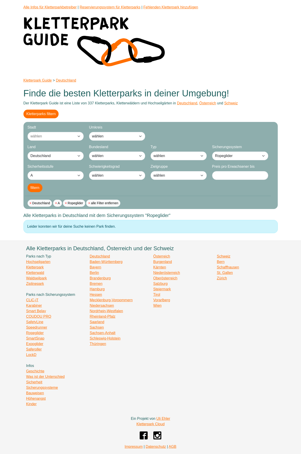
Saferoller (34, 349)
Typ (154, 147)
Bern (221, 262)
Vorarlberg (161, 300)
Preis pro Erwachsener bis (233, 166)
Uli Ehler (163, 418)
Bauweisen (35, 393)
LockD (31, 355)
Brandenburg (100, 278)
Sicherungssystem (227, 147)
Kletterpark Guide (37, 80)
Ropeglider (75, 203)
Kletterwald (35, 273)
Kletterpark (35, 267)
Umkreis (96, 127)
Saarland (97, 322)
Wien (157, 305)
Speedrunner (36, 327)
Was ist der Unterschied (45, 377)
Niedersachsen (102, 305)
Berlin (94, 273)
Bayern (95, 267)
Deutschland (66, 80)
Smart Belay (36, 311)
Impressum (134, 447)
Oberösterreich (165, 278)
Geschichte (35, 371)
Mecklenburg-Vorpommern (111, 300)
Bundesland (98, 147)
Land (32, 147)
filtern (35, 188)
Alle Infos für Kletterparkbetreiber (50, 7)
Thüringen (98, 344)
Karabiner (34, 305)
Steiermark (162, 289)
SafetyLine (35, 322)
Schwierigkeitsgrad (104, 166)
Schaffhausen (228, 267)
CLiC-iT (32, 300)
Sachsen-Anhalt (103, 333)
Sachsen (97, 327)
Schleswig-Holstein (105, 338)
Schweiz (231, 103)
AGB (172, 447)
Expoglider (35, 344)
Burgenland (162, 262)
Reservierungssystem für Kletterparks (110, 7)
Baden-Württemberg (106, 262)
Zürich (222, 278)
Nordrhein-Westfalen (106, 311)
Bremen (96, 284)
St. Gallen (225, 273)
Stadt (32, 127)
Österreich (207, 103)
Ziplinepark (35, 284)
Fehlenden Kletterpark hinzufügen (170, 7)
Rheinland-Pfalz (103, 316)
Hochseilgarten (38, 262)
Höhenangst (36, 398)
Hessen (96, 295)
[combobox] (51, 136)
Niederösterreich (166, 273)
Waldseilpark (36, 278)
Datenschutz (156, 447)
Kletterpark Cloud (150, 424)
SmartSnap (35, 338)
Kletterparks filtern (41, 114)
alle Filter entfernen (104, 203)
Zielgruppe (159, 166)
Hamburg (97, 289)
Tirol (156, 295)
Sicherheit (34, 382)
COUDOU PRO (38, 316)
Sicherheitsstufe (41, 166)
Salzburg (160, 284)
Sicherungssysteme (42, 388)
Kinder (31, 404)
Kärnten (159, 267)
